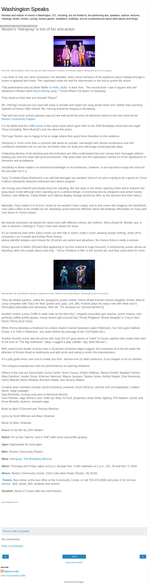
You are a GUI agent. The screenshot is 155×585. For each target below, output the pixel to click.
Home (74, 557)
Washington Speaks (25, 9)
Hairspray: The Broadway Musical (31, 459)
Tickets (7, 480)
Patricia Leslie (11, 571)
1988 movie (36, 125)
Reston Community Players (18, 119)
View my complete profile (13, 575)
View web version (74, 562)
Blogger (80, 582)
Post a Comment (12, 546)
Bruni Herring (41, 91)
